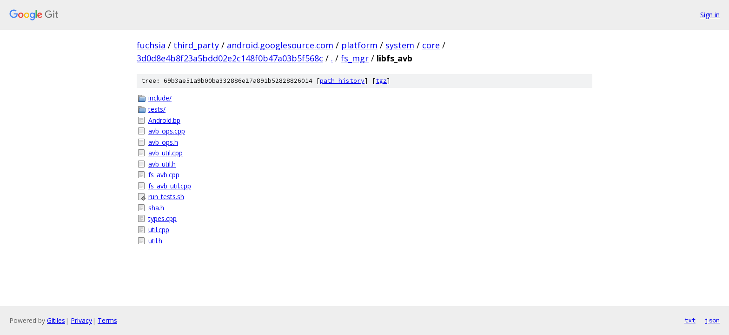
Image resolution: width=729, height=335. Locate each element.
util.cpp (158, 229)
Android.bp (164, 120)
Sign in (710, 14)
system (399, 45)
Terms (107, 320)
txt (690, 320)
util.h (155, 240)
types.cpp (162, 218)
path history (342, 81)
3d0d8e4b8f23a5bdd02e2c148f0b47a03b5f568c (230, 58)
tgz (381, 81)
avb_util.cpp (165, 152)
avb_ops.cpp (166, 131)
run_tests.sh (166, 196)
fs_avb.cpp (163, 174)
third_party (196, 45)
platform (359, 45)
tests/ (157, 109)
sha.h (156, 207)
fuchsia (151, 45)
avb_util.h (162, 164)
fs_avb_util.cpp (169, 185)
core (431, 45)
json (712, 320)
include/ (160, 98)
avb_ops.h (163, 142)
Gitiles (56, 320)
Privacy (81, 320)
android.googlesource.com (280, 45)
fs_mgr (355, 58)
